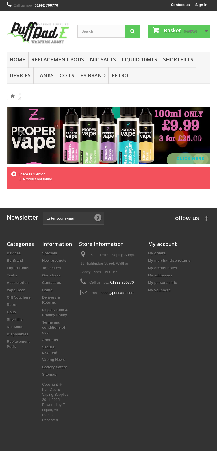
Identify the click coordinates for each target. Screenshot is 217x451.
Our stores (51, 275)
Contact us (180, 5)
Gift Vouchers (19, 297)
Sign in (201, 5)
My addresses (160, 275)
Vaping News (53, 360)
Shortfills (178, 59)
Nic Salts (103, 59)
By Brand (93, 75)
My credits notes (162, 268)
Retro (120, 75)
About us (50, 340)
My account (162, 244)
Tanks (45, 75)
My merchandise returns (169, 260)
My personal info (162, 282)
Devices (20, 75)
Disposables (18, 334)
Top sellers (51, 268)
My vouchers (159, 290)
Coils (67, 75)
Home (17, 59)
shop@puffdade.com (117, 293)
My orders (157, 253)
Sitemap (49, 374)
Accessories (18, 282)
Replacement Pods (57, 59)
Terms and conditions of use (53, 327)
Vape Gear (16, 290)
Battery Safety (54, 367)
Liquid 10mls (139, 59)
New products (54, 260)
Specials (49, 253)
